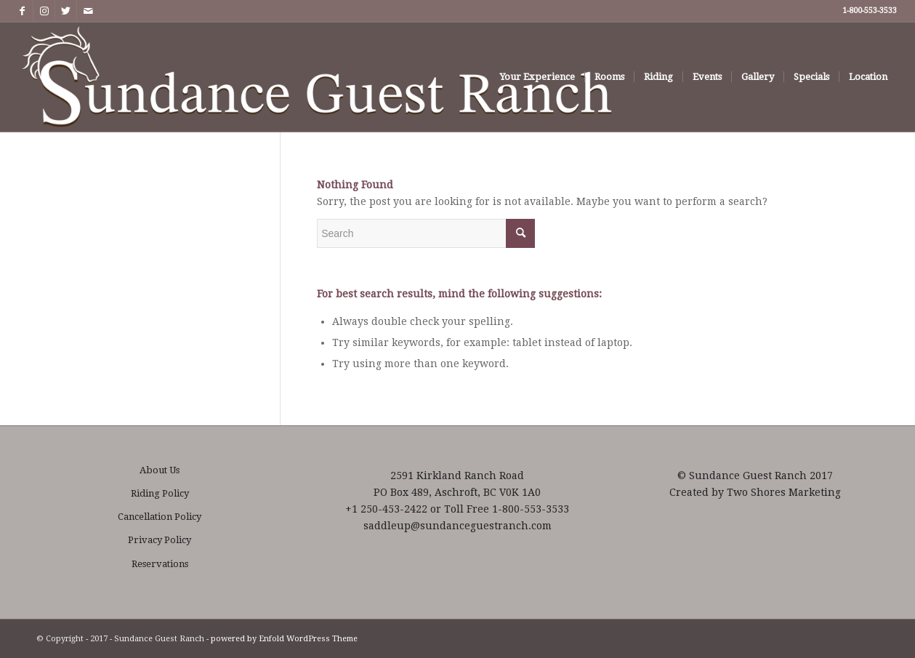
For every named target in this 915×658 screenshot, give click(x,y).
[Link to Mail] (88, 11)
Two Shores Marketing (784, 492)
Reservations (160, 563)
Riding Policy (160, 493)
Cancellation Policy (159, 516)
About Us (160, 470)
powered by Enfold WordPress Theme (284, 638)
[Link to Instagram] (44, 11)
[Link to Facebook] (22, 11)
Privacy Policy (159, 539)
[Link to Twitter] (65, 11)
